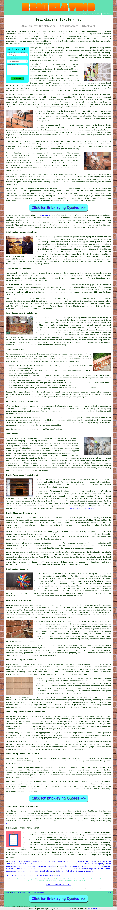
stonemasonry (32, 438)
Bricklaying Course (102, 583)
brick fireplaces (92, 850)
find (13, 811)
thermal (80, 83)
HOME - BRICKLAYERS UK (58, 885)
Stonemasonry (34, 869)
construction (86, 116)
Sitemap (7, 892)
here (8, 823)
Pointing (94, 861)
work (68, 135)
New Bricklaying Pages (18, 892)
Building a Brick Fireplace (81, 508)
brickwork (44, 90)
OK (100, 909)
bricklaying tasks (14, 852)
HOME (78, 14)
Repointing (38, 861)
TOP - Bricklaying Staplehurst (20, 875)
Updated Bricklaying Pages (35, 892)
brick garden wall (76, 392)
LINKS (84, 14)
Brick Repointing (27, 866)
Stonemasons (46, 864)
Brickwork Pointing (65, 871)
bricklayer (68, 31)
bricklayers (64, 111)
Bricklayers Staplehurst (48, 875)
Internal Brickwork (21, 861)
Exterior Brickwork (69, 866)
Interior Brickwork (66, 861)
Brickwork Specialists (16, 869)
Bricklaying (11, 215)
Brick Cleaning (102, 866)
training (71, 127)
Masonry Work (48, 869)
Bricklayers (97, 864)
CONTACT (97, 14)
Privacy (110, 892)
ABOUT (91, 14)
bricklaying (11, 155)
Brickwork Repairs (28, 864)
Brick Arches (60, 864)
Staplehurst (45, 215)
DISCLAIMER (106, 14)
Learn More (92, 909)
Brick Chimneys (47, 871)
